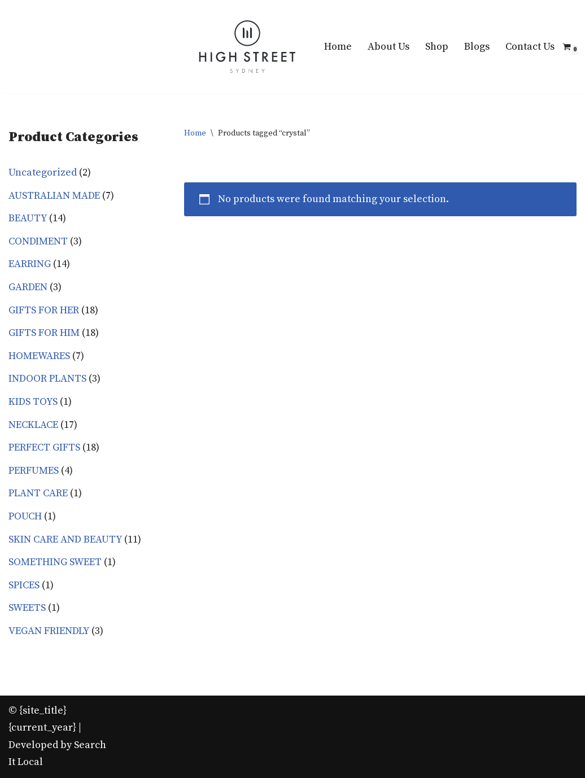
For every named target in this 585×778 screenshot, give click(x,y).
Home (338, 46)
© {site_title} (37, 710)
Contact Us (530, 46)
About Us (388, 46)
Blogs (477, 46)
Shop (436, 46)
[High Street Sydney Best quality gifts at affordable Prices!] (247, 46)
